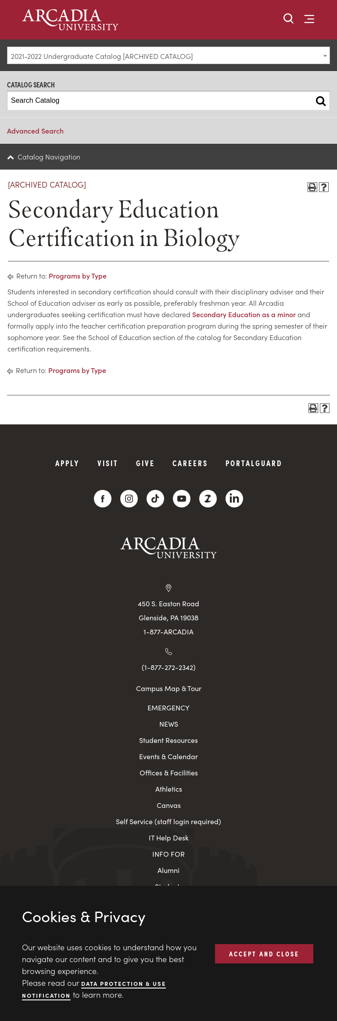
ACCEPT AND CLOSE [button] (264, 953)
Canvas (169, 805)
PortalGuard (254, 462)
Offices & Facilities (169, 772)
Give (145, 462)
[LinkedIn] (234, 498)
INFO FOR (168, 854)
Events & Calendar (168, 756)
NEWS (168, 724)
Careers (190, 462)
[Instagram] (129, 498)
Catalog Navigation (49, 156)
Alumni (168, 870)
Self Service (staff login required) (168, 821)
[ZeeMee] (208, 498)
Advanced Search (35, 130)
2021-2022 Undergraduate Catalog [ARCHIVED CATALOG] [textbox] (102, 56)
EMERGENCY (168, 707)
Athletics (168, 789)
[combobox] (168, 55)
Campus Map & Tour (168, 688)
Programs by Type (78, 275)
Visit (107, 462)
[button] (288, 19)
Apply (67, 462)
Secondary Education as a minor (244, 314)
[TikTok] (155, 498)
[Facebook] (102, 498)
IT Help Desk (169, 837)
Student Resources (168, 740)
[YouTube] (181, 498)
